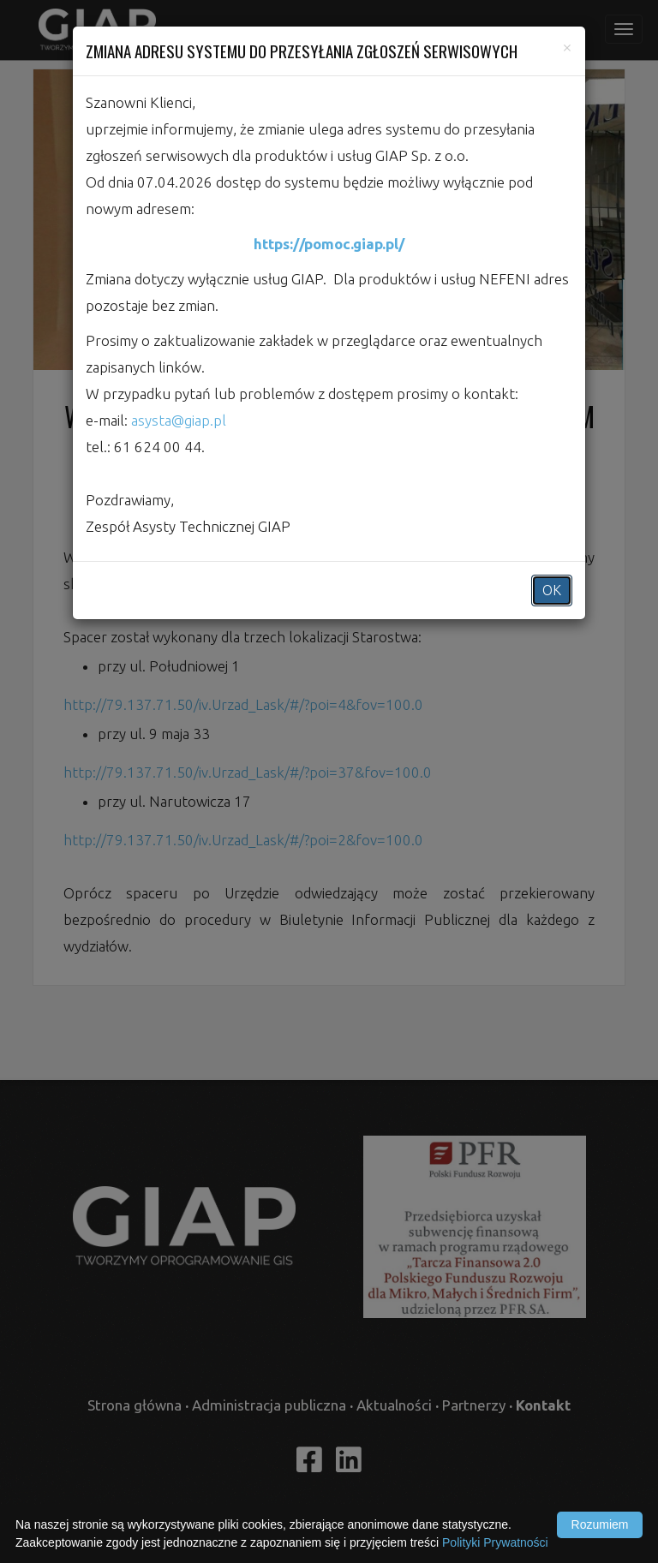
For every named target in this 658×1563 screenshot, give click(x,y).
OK (551, 590)
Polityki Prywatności (495, 1542)
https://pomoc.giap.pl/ (329, 244)
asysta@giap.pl (178, 420)
